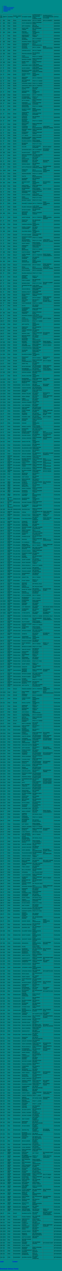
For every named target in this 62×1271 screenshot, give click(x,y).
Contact (15, 1261)
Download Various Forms (9, 1269)
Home (5, 6)
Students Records (8, 8)
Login (2, 1261)
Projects (5, 11)
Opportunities (6, 9)
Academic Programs (8, 7)
